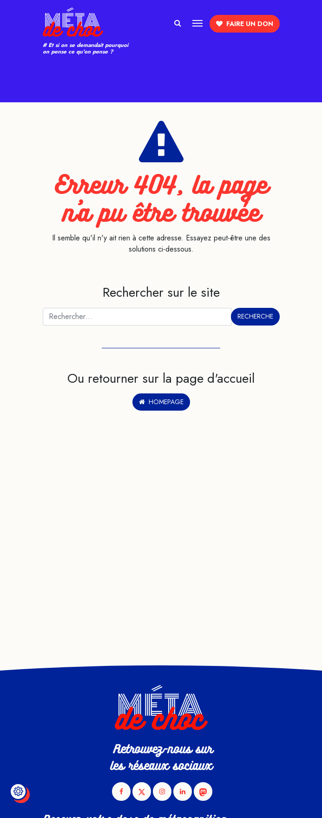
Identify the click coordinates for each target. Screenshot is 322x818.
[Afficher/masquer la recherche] (178, 22)
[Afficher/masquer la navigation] (197, 22)
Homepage (161, 401)
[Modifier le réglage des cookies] (18, 791)
